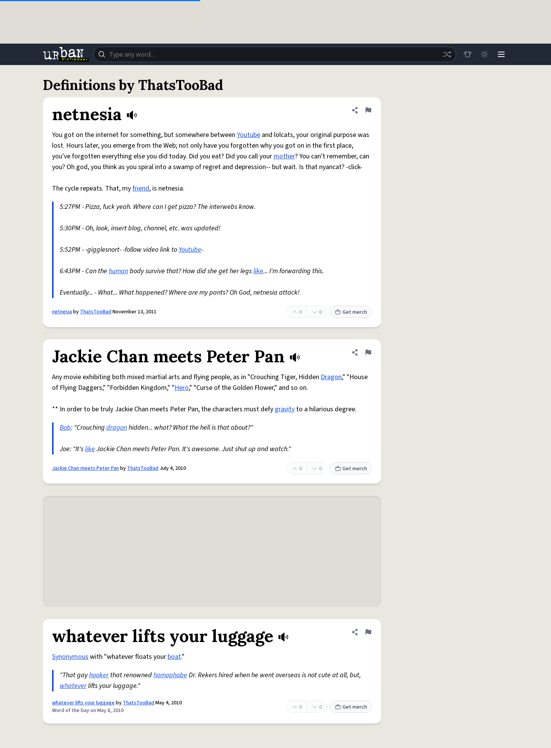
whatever (73, 686)
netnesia (62, 312)
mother (284, 156)
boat (174, 657)
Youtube (248, 135)
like (258, 271)
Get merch (351, 312)
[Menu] (501, 54)
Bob (65, 427)
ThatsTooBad (95, 312)
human (118, 271)
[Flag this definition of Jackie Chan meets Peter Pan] (368, 352)
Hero (181, 388)
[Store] (467, 54)
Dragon (331, 377)
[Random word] (447, 54)
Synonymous (70, 657)
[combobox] (274, 54)
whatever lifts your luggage (83, 703)
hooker (99, 675)
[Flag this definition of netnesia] (368, 110)
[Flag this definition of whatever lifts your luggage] (368, 632)
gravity (285, 409)
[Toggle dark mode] (484, 54)
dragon (116, 427)
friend (140, 188)
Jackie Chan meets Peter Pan (85, 468)
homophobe (170, 675)
